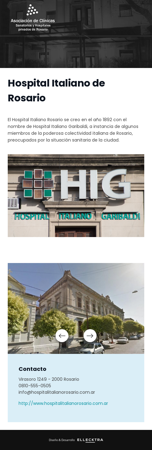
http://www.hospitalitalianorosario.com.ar (63, 403)
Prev (61, 335)
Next (90, 335)
